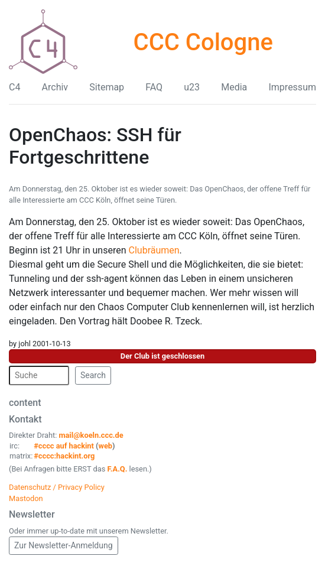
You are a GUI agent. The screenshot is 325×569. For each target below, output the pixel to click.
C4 (14, 87)
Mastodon (26, 498)
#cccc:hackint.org (64, 455)
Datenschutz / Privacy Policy (57, 487)
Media (234, 87)
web (106, 445)
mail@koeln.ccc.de (90, 435)
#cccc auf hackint (64, 445)
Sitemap (106, 87)
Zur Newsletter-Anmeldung (63, 545)
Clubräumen (154, 250)
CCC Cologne (203, 42)
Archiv (55, 87)
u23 (192, 87)
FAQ (153, 87)
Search (93, 375)
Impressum (292, 87)
